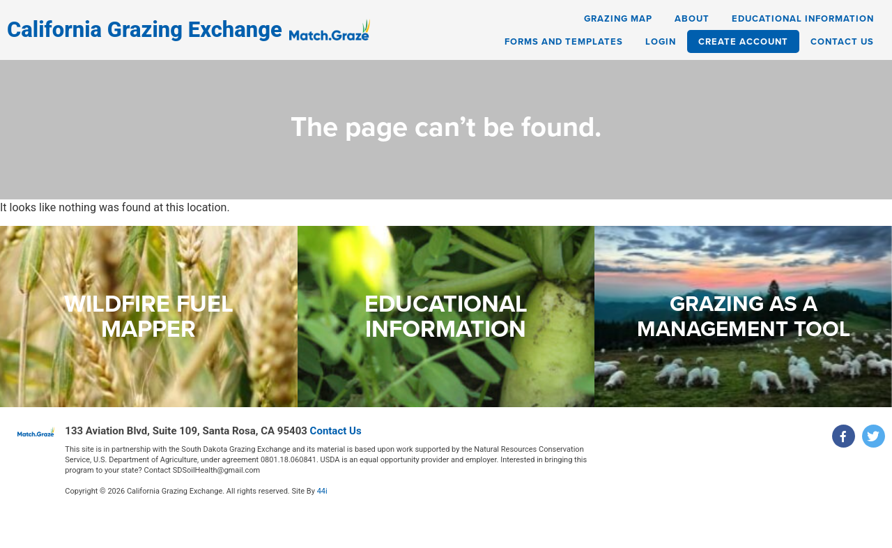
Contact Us (842, 41)
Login (660, 41)
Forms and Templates (564, 41)
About (692, 18)
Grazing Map (618, 18)
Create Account (743, 41)
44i (322, 491)
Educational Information (803, 18)
